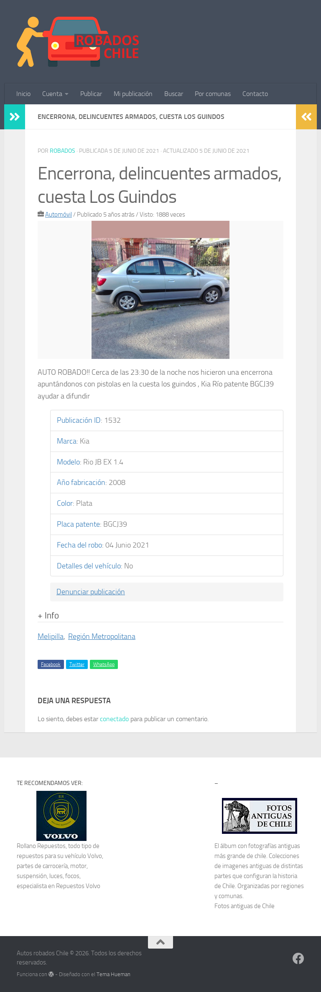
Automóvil (58, 214)
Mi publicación (133, 94)
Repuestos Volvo (78, 886)
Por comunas (213, 94)
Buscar (173, 94)
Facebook (51, 664)
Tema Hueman (113, 974)
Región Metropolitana (101, 636)
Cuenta (52, 94)
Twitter (76, 664)
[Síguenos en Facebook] (298, 958)
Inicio (23, 94)
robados (62, 150)
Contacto (255, 94)
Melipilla (51, 636)
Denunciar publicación (90, 591)
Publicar (91, 94)
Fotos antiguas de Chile (244, 906)
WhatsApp (104, 664)
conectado (114, 719)
